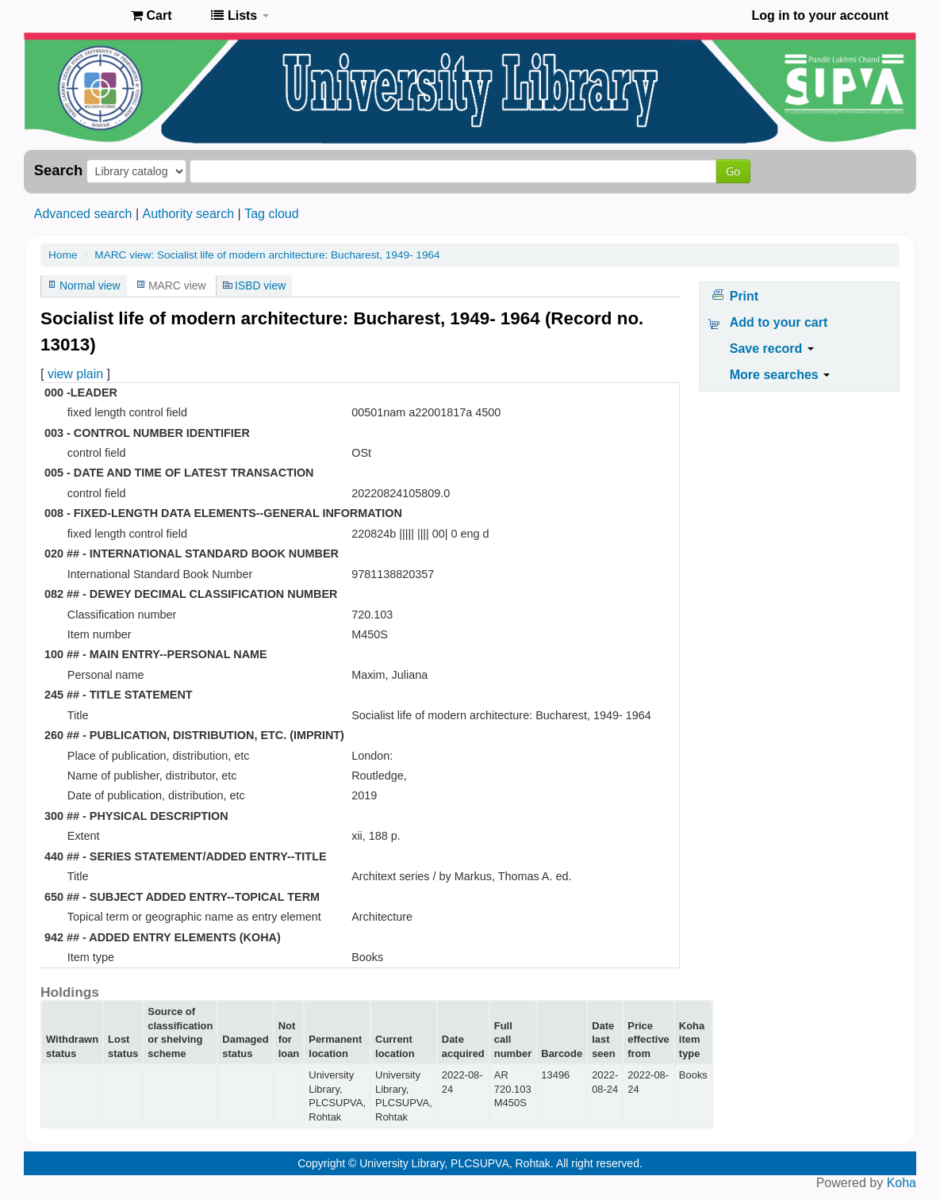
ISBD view (260, 285)
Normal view (90, 285)
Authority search (188, 213)
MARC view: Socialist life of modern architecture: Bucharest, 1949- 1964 (266, 255)
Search (58, 170)
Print (744, 296)
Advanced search (83, 213)
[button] (151, 16)
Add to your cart (779, 322)
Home (62, 255)
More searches (780, 374)
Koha (901, 1182)
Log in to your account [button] (820, 15)
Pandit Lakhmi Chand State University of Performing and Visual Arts (79, 16)
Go (733, 170)
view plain (75, 374)
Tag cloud (271, 213)
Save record (772, 348)
